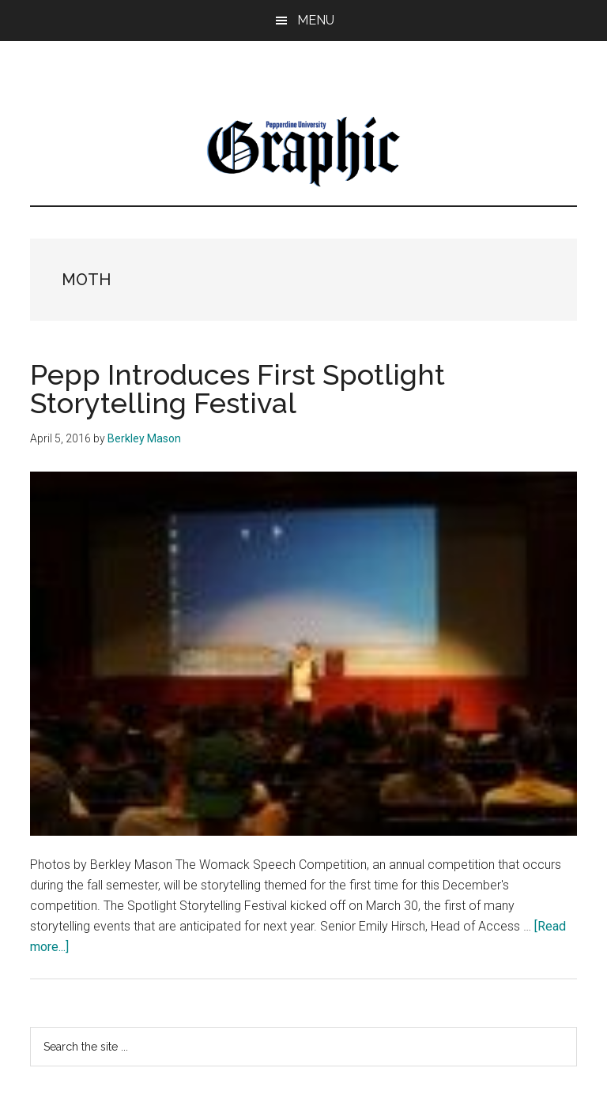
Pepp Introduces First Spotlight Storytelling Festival (237, 388)
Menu (315, 20)
